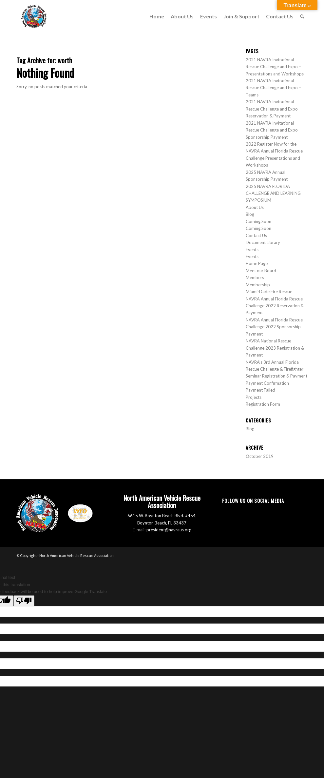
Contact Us (256, 235)
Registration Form (263, 404)
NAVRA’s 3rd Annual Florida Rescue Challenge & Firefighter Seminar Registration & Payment (276, 369)
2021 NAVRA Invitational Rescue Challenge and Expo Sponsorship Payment (272, 130)
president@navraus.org (168, 529)
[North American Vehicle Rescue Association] (33, 16)
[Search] (302, 16)
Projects (253, 397)
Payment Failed (260, 390)
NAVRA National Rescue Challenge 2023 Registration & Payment (275, 348)
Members (255, 277)
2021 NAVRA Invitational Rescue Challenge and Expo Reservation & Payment (272, 108)
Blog (250, 214)
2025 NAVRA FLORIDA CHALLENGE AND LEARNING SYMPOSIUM (273, 193)
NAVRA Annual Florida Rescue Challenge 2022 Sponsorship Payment (274, 327)
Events (252, 249)
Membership (258, 284)
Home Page (257, 263)
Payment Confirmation (267, 383)
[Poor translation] (23, 600)
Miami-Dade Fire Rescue (269, 291)
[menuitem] (156, 16)
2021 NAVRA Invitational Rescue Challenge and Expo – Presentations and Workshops (275, 66)
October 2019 (260, 456)
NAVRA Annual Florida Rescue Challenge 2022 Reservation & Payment (275, 306)
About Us (255, 207)
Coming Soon (258, 221)
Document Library (263, 242)
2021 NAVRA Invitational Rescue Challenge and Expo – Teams (273, 87)
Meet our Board (261, 270)
